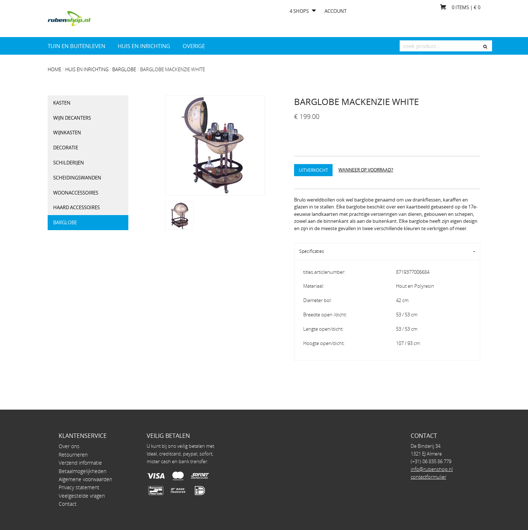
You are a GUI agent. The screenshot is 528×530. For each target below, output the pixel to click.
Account (335, 11)
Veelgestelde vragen (82, 495)
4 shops (299, 11)
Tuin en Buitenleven (76, 46)
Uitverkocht (313, 170)
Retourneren (73, 454)
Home (54, 69)
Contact (68, 503)
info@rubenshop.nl (432, 469)
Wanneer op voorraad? (365, 170)
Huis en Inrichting (144, 46)
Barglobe (124, 69)
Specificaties (311, 251)
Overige (194, 46)
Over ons (69, 446)
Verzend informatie (80, 462)
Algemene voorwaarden (85, 479)
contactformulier (428, 476)
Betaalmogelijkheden (82, 471)
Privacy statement (79, 487)
